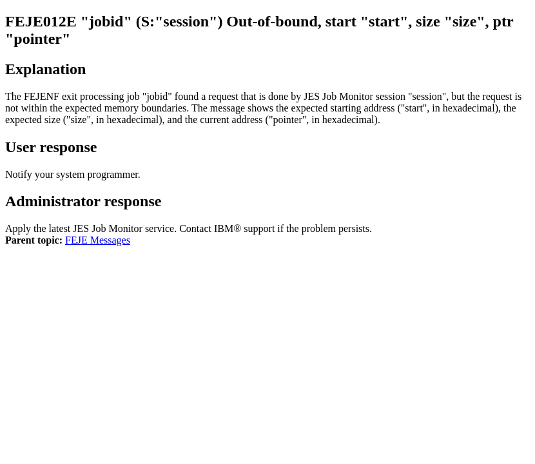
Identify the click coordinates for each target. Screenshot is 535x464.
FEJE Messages (97, 240)
